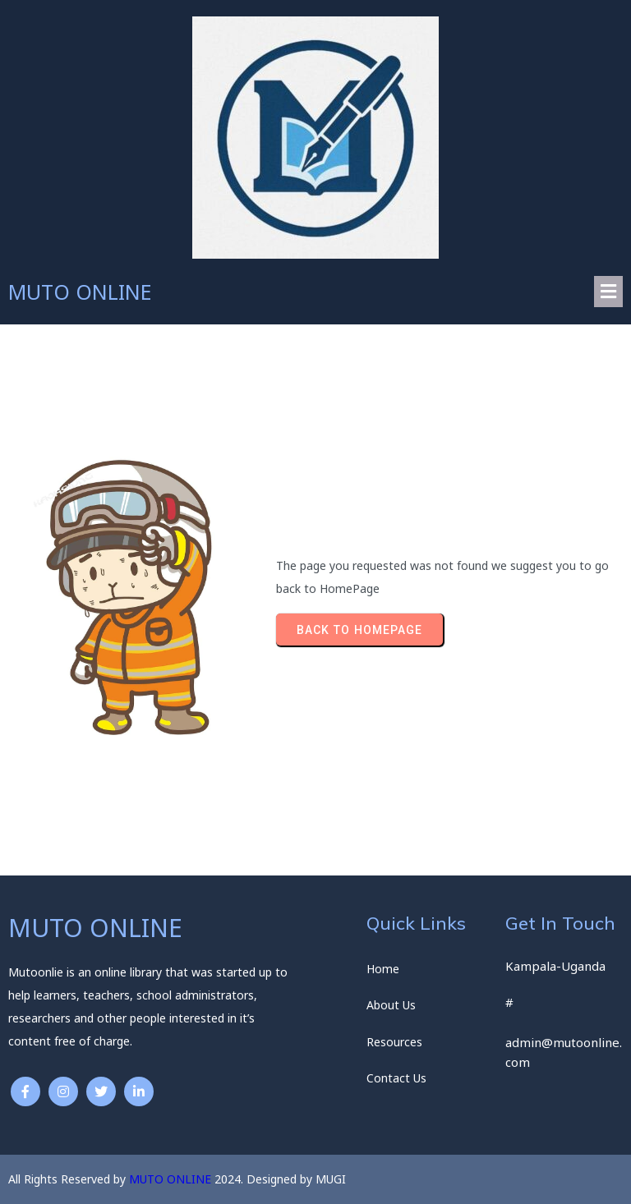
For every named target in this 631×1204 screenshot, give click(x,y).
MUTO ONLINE (170, 1179)
